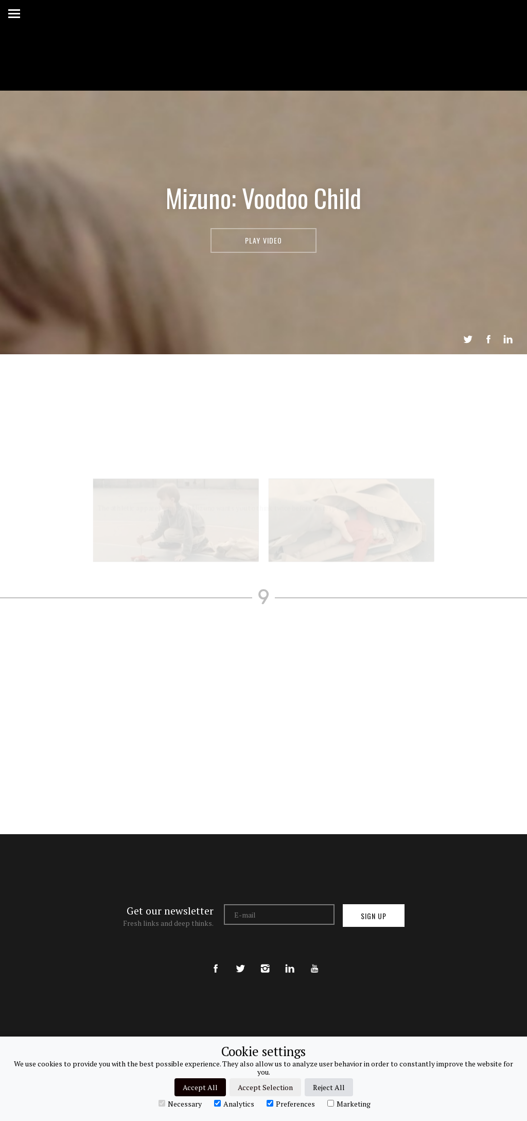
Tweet (468, 339)
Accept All (200, 1087)
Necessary (180, 1103)
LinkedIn (508, 339)
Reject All (329, 1087)
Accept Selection (265, 1087)
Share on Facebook (488, 339)
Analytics (234, 1103)
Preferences (291, 1103)
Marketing (349, 1103)
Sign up (374, 915)
